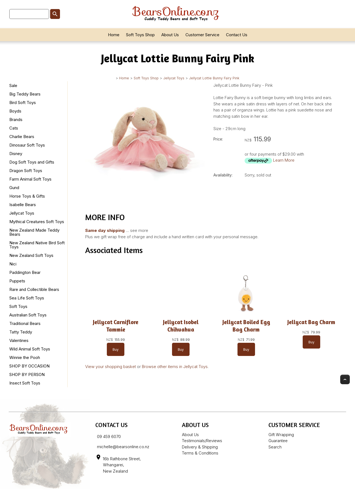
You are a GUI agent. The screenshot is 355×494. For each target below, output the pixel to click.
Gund (14, 187)
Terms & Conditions (200, 453)
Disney (15, 153)
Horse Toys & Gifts (27, 196)
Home (113, 34)
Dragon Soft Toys (25, 170)
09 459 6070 (109, 436)
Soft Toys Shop (140, 34)
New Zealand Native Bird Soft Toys (37, 244)
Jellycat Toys (173, 78)
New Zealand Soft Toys (31, 255)
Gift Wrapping (281, 434)
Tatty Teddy (20, 332)
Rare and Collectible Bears (34, 289)
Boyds (15, 111)
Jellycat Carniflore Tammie (115, 326)
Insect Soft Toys (24, 383)
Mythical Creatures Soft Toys (36, 221)
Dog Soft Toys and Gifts (31, 162)
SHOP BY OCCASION (29, 366)
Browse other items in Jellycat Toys (175, 366)
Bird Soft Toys (22, 102)
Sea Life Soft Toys (26, 298)
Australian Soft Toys (28, 315)
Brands (15, 119)
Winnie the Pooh (24, 357)
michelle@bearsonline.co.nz (123, 446)
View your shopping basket (110, 366)
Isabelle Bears (22, 204)
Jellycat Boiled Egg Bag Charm (246, 326)
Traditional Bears (25, 323)
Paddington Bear (25, 272)
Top (345, 379)
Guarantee (278, 440)
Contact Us (236, 34)
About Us (170, 34)
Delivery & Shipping (200, 447)
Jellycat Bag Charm (311, 322)
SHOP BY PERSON (27, 374)
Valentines (18, 340)
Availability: (223, 175)
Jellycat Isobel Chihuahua (181, 326)
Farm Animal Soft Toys (30, 179)
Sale (13, 85)
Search (275, 447)
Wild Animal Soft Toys (29, 349)
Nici (12, 263)
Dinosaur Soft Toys (27, 145)
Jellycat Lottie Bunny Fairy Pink (214, 78)
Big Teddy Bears (25, 94)
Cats (13, 128)
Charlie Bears (21, 136)
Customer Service (202, 34)
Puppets (17, 281)
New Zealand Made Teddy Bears (34, 232)
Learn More (283, 160)
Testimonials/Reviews (202, 440)
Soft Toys (18, 306)
